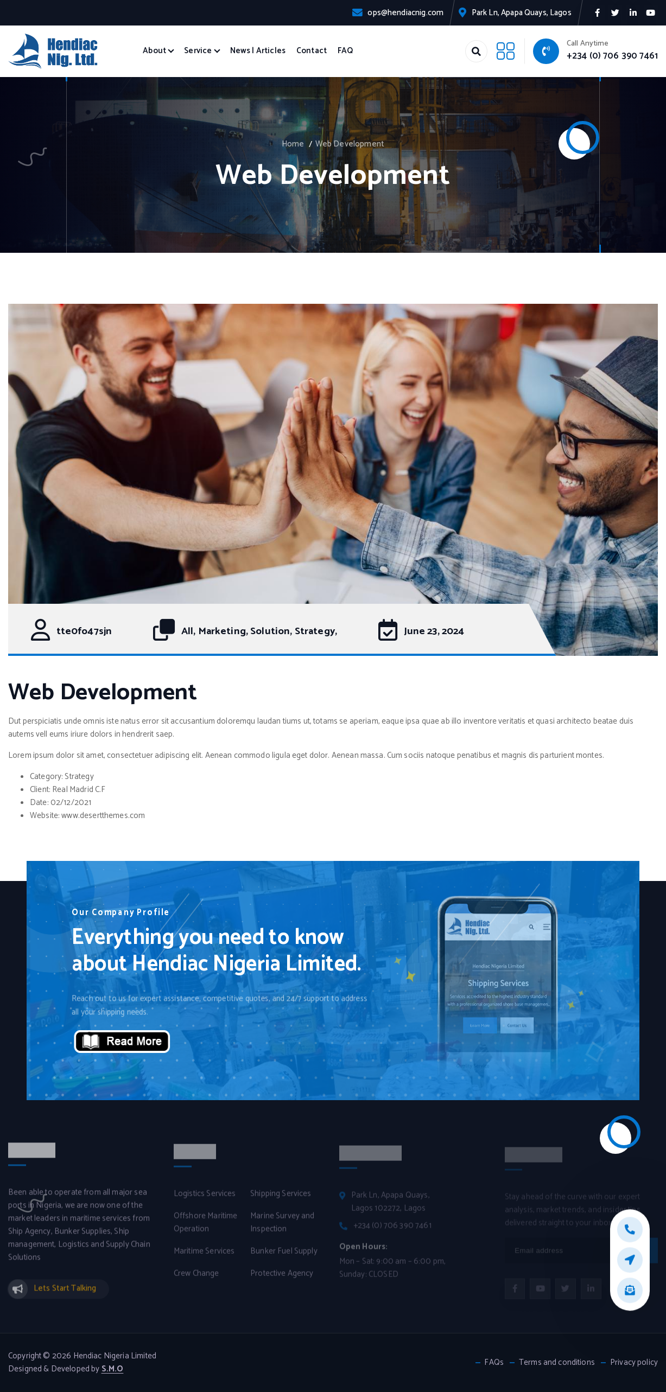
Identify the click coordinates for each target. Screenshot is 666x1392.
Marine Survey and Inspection (282, 1228)
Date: (39, 802)
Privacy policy (634, 1362)
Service (198, 51)
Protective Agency (282, 1279)
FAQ (345, 51)
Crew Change (196, 1279)
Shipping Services (281, 1199)
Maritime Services (204, 1256)
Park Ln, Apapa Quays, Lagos (522, 13)
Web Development (349, 144)
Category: (46, 776)
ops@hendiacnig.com (405, 13)
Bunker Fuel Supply (284, 1256)
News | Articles (258, 51)
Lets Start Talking (65, 1294)
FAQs (494, 1362)
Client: (40, 789)
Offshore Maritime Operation (206, 1228)
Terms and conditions (557, 1362)
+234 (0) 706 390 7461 (612, 55)
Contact (311, 51)
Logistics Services (205, 1199)
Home (293, 144)
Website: (45, 815)
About (154, 51)
